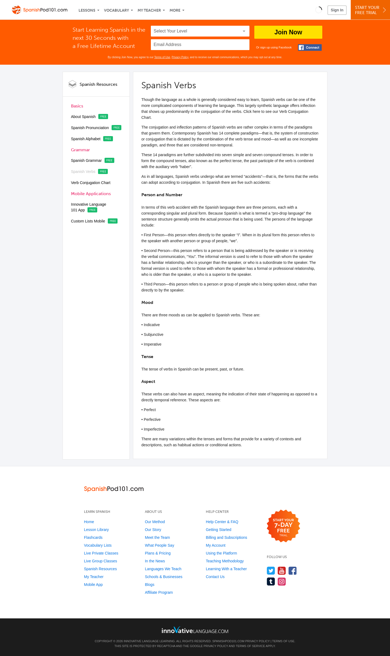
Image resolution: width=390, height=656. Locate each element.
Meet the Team (157, 537)
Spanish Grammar (86, 160)
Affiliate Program (159, 592)
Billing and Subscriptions (226, 537)
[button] (319, 9)
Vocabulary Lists (98, 545)
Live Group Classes (100, 561)
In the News (155, 561)
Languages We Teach (163, 569)
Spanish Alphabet (85, 139)
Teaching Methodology (225, 561)
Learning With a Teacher (226, 569)
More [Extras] (175, 10)
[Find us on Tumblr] (271, 581)
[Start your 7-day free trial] (283, 526)
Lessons (87, 10)
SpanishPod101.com (228, 641)
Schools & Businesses (164, 577)
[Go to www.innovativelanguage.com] (195, 629)
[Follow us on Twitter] (271, 570)
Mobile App (93, 584)
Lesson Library (96, 529)
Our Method (155, 522)
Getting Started (218, 529)
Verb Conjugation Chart (90, 183)
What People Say (159, 545)
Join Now (288, 32)
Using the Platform (221, 553)
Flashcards (93, 537)
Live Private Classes (101, 553)
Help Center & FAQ (222, 522)
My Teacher (149, 10)
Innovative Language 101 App (88, 207)
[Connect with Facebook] (309, 47)
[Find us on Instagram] (282, 581)
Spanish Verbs (83, 171)
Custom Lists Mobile (88, 221)
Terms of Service (250, 646)
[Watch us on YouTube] (282, 570)
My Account (215, 545)
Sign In (337, 10)
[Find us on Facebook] (292, 570)
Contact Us (215, 577)
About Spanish (83, 116)
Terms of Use (162, 57)
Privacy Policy (180, 57)
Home (89, 522)
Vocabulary (116, 10)
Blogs (149, 584)
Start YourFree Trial (371, 10)
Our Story (153, 529)
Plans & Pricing (158, 553)
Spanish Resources (98, 84)
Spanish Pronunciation (90, 128)
